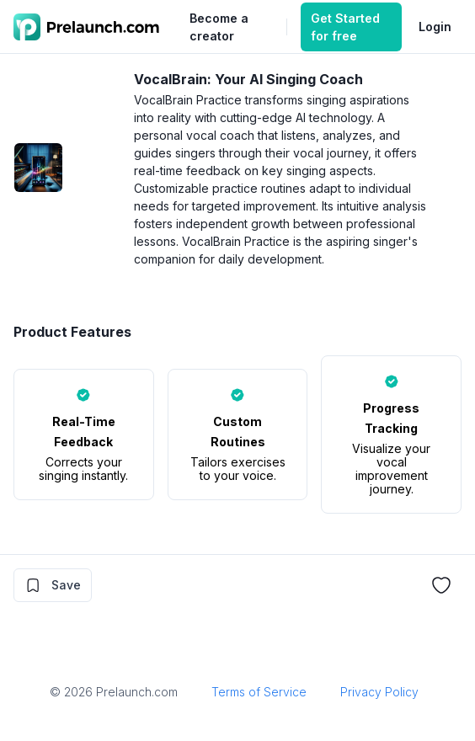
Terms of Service (259, 692)
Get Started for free (345, 27)
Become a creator (218, 27)
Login (435, 26)
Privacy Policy (379, 692)
